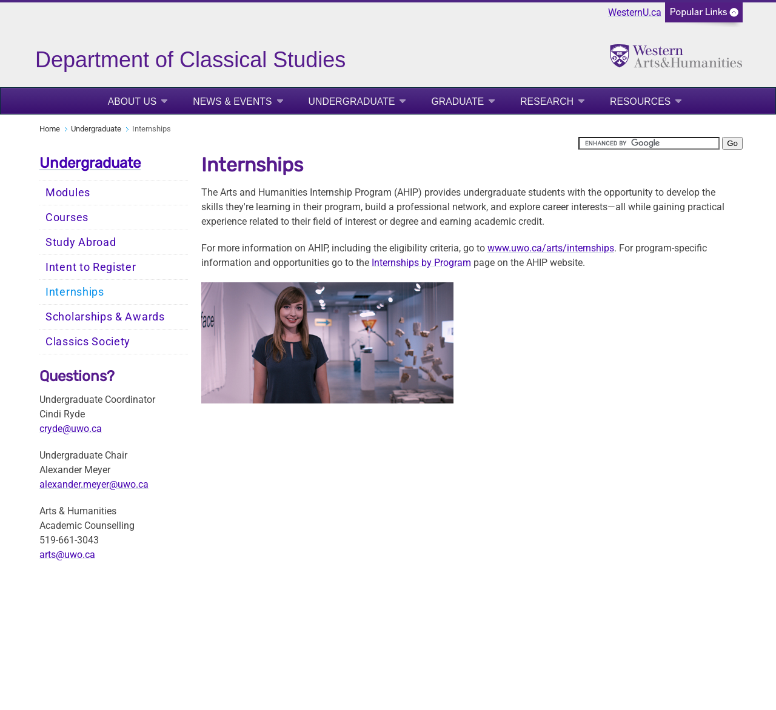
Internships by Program (421, 262)
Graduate (457, 101)
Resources (640, 101)
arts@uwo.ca (67, 554)
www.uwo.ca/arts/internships (550, 248)
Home (49, 128)
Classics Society (87, 342)
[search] (649, 143)
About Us (132, 101)
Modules (67, 193)
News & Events (232, 101)
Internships (74, 292)
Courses (67, 217)
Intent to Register (90, 267)
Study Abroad (80, 242)
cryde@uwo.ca (70, 428)
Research (547, 101)
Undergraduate (352, 101)
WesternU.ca (634, 12)
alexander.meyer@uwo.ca (94, 484)
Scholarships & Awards (105, 317)
